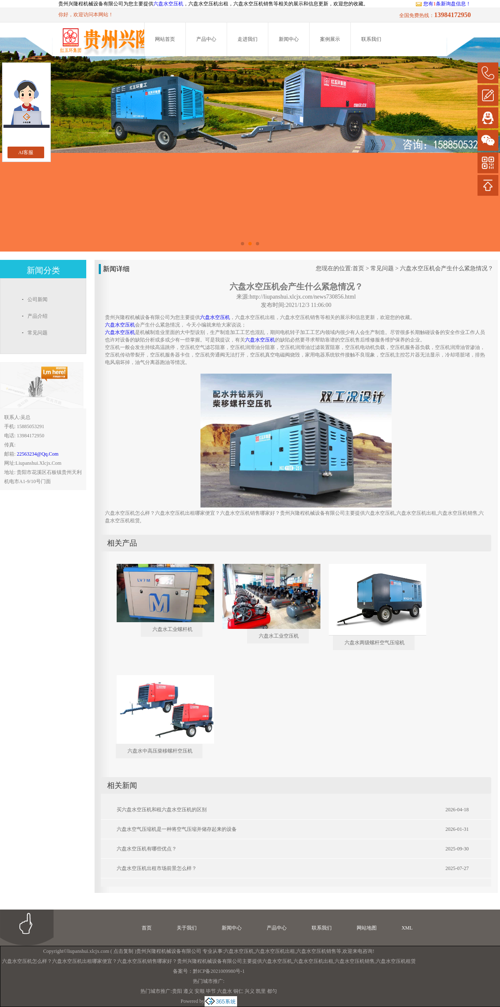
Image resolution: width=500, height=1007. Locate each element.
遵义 (188, 991)
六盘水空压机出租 (275, 951)
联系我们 (371, 39)
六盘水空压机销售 (316, 951)
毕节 (211, 991)
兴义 (250, 991)
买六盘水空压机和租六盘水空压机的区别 (162, 810)
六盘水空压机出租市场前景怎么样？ (157, 868)
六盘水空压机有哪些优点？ (147, 849)
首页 (358, 268)
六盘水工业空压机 (279, 636)
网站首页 (165, 39)
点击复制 (123, 951)
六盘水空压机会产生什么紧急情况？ (446, 268)
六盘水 (224, 991)
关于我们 (187, 928)
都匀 (272, 991)
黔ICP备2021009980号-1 (219, 971)
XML (407, 928)
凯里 (261, 991)
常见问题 (382, 268)
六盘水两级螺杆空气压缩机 (375, 643)
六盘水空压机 (168, 4)
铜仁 (238, 991)
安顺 (200, 991)
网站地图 (367, 928)
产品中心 (206, 39)
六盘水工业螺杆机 (172, 629)
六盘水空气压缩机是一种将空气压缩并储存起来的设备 (177, 829)
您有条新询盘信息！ (443, 4)
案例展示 (330, 39)
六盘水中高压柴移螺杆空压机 (160, 751)
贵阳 (177, 991)
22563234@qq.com (37, 454)
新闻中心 (289, 39)
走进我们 (248, 39)
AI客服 (26, 152)
